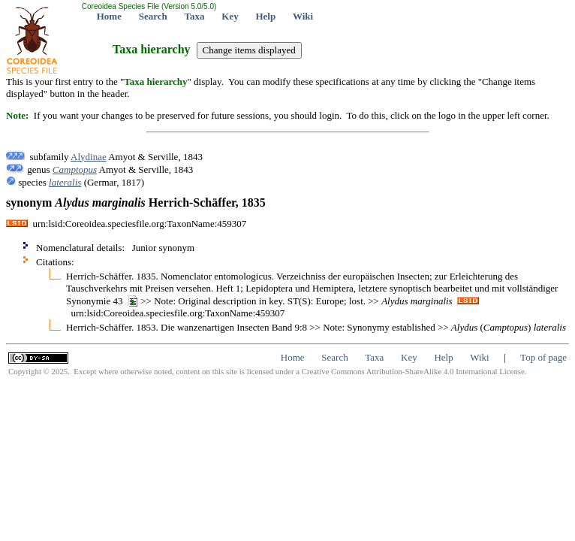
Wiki (303, 16)
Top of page (543, 357)
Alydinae (89, 156)
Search (153, 16)
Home (109, 16)
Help (265, 16)
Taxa (195, 16)
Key (229, 16)
